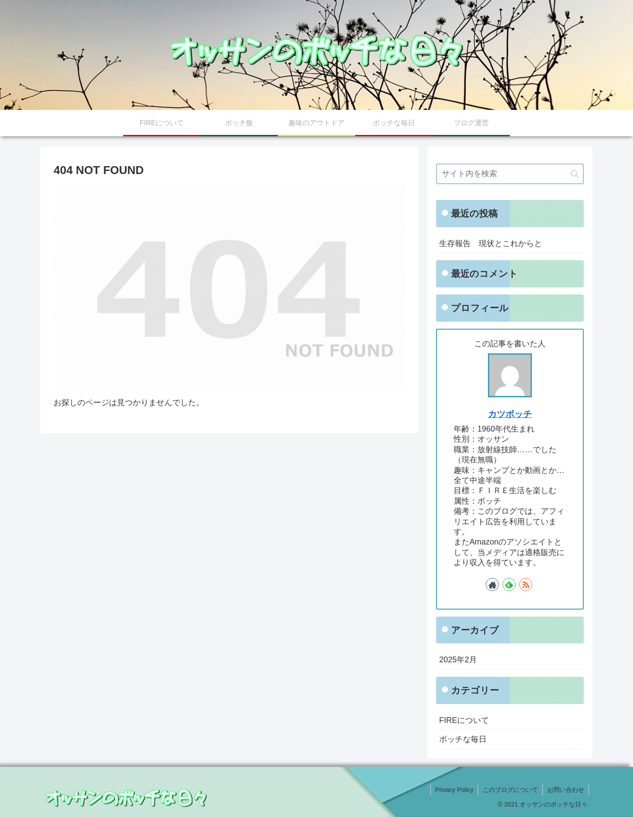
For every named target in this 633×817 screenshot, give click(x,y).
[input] (510, 173)
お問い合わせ (565, 789)
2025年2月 (458, 659)
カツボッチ (510, 414)
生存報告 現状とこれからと (490, 243)
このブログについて (510, 789)
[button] (574, 174)
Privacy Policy (454, 789)
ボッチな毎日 (463, 739)
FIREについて (464, 720)
